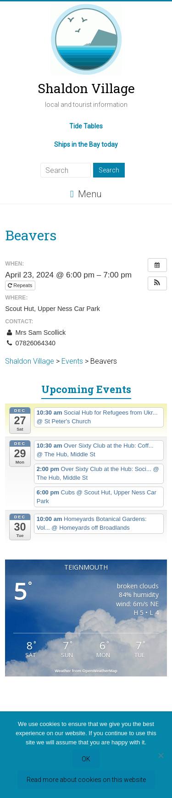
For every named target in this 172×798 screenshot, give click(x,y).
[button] (157, 283)
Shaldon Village (86, 88)
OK (86, 759)
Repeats (20, 285)
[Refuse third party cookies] (160, 755)
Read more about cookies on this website (86, 779)
